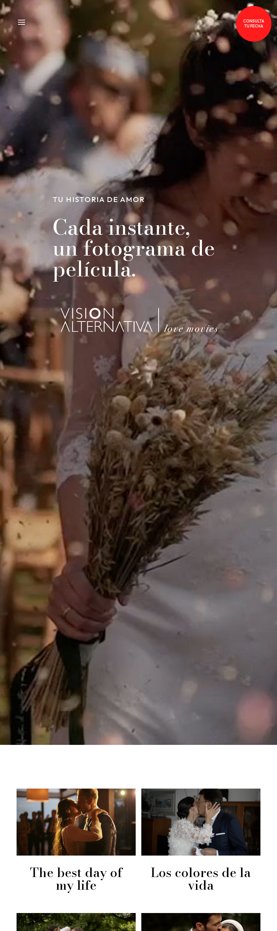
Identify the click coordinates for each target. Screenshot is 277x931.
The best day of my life (76, 879)
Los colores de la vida (201, 879)
